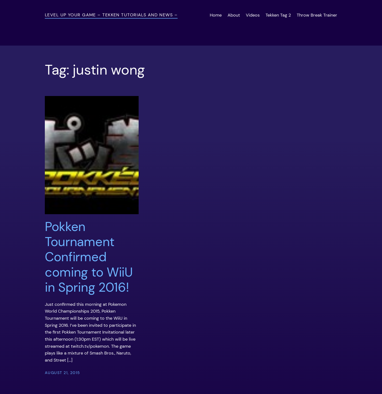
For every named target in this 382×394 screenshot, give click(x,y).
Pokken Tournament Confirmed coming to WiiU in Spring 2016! (89, 257)
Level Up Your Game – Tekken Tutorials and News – (111, 15)
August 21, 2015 (62, 372)
